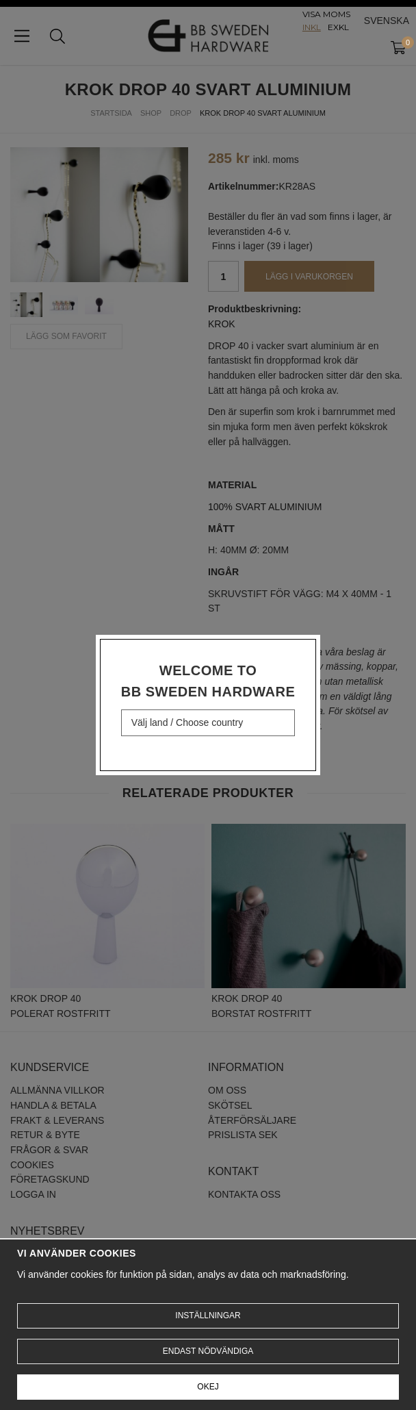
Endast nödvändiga (208, 1351)
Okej (207, 1387)
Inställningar (207, 1315)
